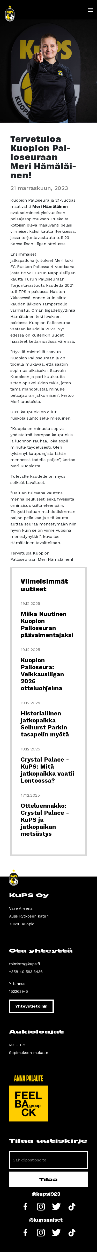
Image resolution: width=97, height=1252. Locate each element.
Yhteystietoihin (31, 1006)
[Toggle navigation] (90, 10)
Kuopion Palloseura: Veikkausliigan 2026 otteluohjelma (42, 674)
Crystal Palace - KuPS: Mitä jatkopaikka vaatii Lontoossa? (47, 770)
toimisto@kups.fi (24, 964)
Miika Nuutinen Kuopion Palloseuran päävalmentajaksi (47, 625)
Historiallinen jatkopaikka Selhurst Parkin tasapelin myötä (45, 724)
